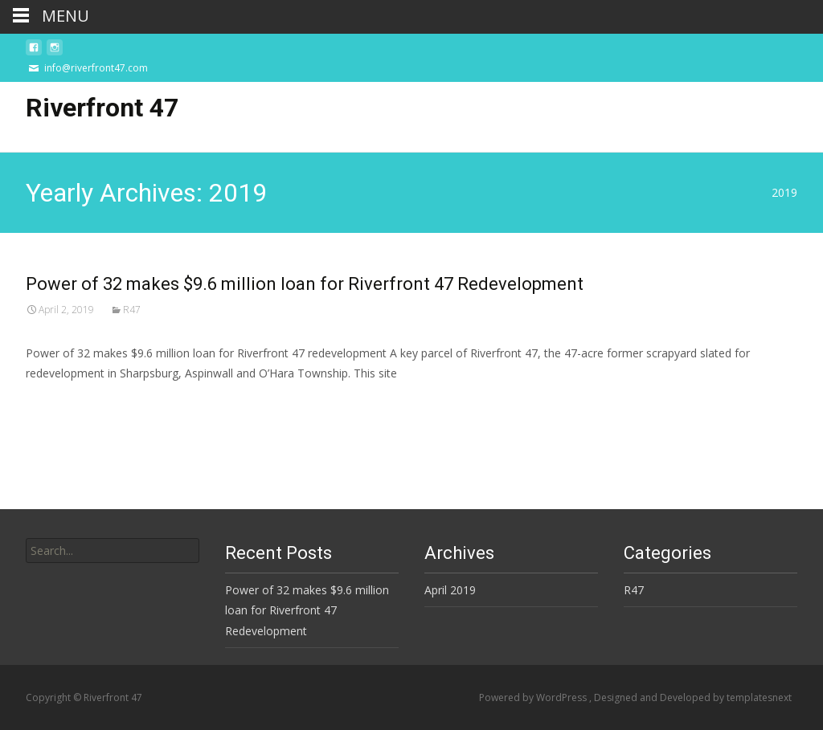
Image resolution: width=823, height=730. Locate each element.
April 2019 (450, 589)
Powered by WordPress (534, 697)
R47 (132, 309)
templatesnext (759, 697)
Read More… (61, 402)
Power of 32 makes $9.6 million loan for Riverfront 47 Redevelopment (304, 284)
